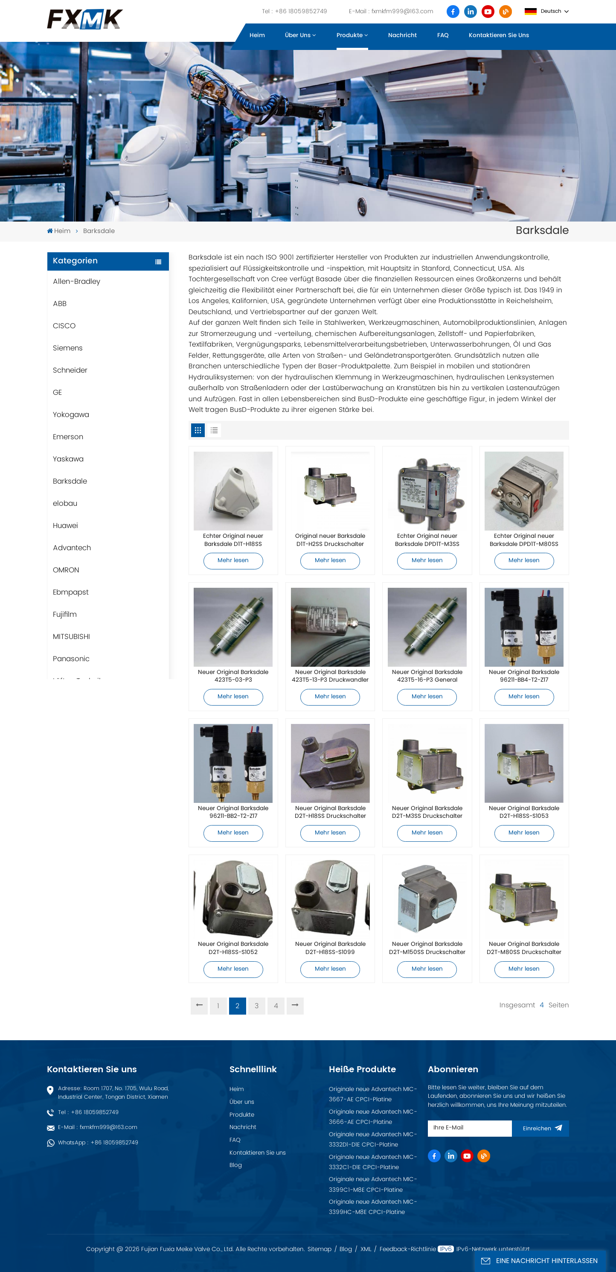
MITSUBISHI (71, 637)
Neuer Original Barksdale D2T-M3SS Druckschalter (427, 813)
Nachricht (402, 35)
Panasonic (71, 659)
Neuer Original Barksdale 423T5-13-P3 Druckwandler (330, 677)
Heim (257, 35)
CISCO (64, 326)
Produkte (350, 35)
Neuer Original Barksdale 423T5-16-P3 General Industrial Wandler (427, 677)
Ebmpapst (71, 592)
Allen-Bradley (76, 282)
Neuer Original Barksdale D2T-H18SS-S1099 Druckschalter (330, 949)
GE (57, 393)
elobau (65, 504)
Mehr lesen (233, 561)
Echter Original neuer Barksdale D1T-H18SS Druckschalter (233, 540)
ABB (60, 304)
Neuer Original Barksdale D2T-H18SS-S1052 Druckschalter (233, 949)
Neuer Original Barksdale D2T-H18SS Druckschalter (330, 813)
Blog (236, 1165)
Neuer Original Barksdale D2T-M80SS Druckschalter (524, 949)
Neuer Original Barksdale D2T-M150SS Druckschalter (427, 949)
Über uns (298, 35)
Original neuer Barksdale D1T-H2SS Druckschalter (330, 540)
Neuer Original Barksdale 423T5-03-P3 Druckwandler (233, 677)
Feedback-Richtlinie (408, 1249)
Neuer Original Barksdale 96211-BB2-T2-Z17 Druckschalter (233, 813)
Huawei (65, 526)
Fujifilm (65, 615)
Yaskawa (68, 459)
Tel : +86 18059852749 (294, 11)
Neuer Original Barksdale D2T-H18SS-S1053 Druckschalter (524, 813)
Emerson (68, 437)
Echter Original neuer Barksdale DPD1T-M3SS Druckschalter (427, 540)
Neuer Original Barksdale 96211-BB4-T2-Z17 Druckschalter (524, 677)
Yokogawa (71, 415)
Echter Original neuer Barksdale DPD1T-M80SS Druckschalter (524, 540)
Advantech (72, 548)
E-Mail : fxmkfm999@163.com (391, 11)
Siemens (68, 348)
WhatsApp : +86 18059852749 (98, 1142)
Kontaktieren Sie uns (499, 35)
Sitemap (319, 1249)
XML (366, 1249)
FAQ (443, 35)
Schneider (70, 370)
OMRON (66, 570)
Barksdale (70, 481)
